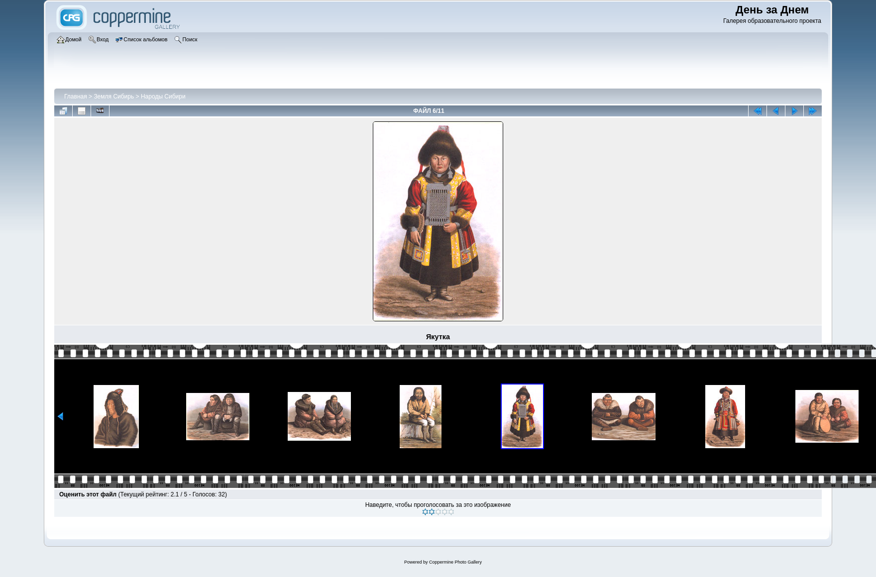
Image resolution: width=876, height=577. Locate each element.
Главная (75, 96)
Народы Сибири (163, 96)
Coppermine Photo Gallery (455, 562)
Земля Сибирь (114, 96)
